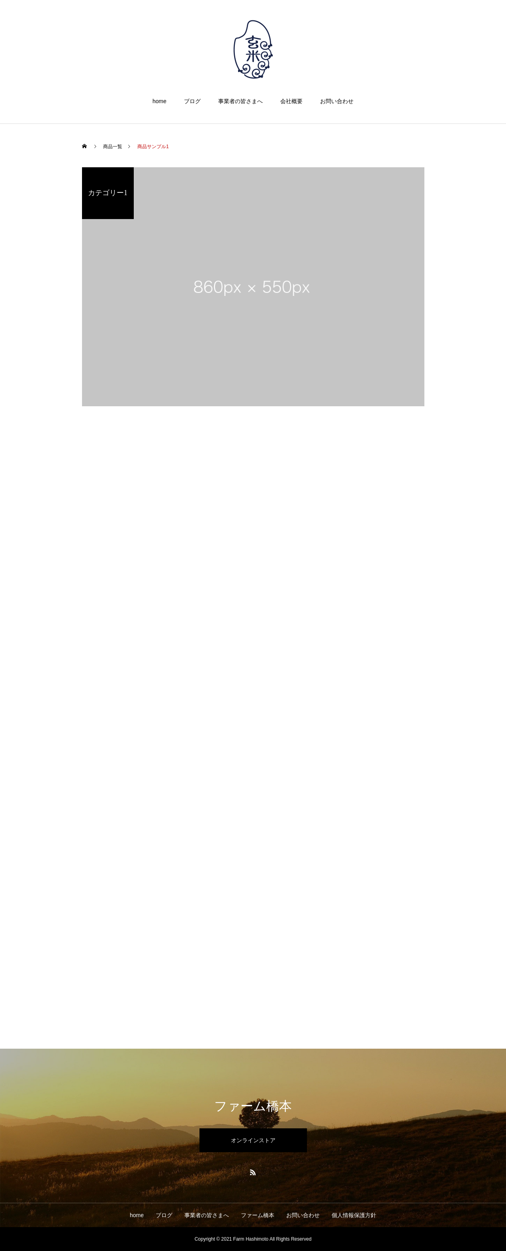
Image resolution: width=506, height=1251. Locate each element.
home (159, 101)
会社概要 (291, 101)
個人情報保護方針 (354, 1215)
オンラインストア (253, 1140)
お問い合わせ (337, 101)
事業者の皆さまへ (240, 101)
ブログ (192, 101)
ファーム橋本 (257, 1215)
